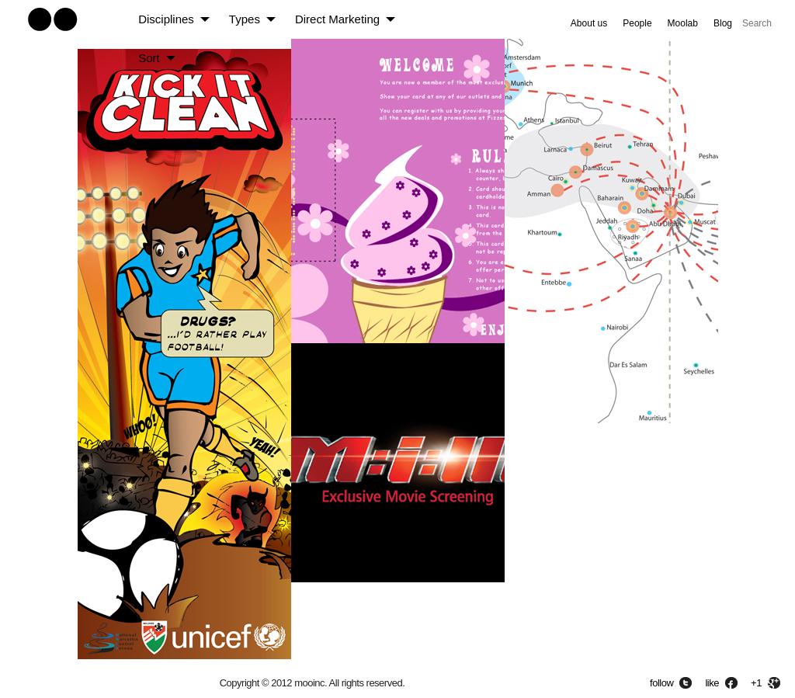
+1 (756, 683)
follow (661, 683)
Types (244, 19)
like (712, 683)
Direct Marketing (337, 19)
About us (589, 23)
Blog (722, 23)
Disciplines (166, 19)
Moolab (683, 23)
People (637, 23)
